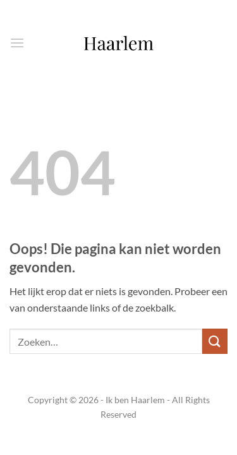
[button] (17, 42)
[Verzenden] (215, 341)
